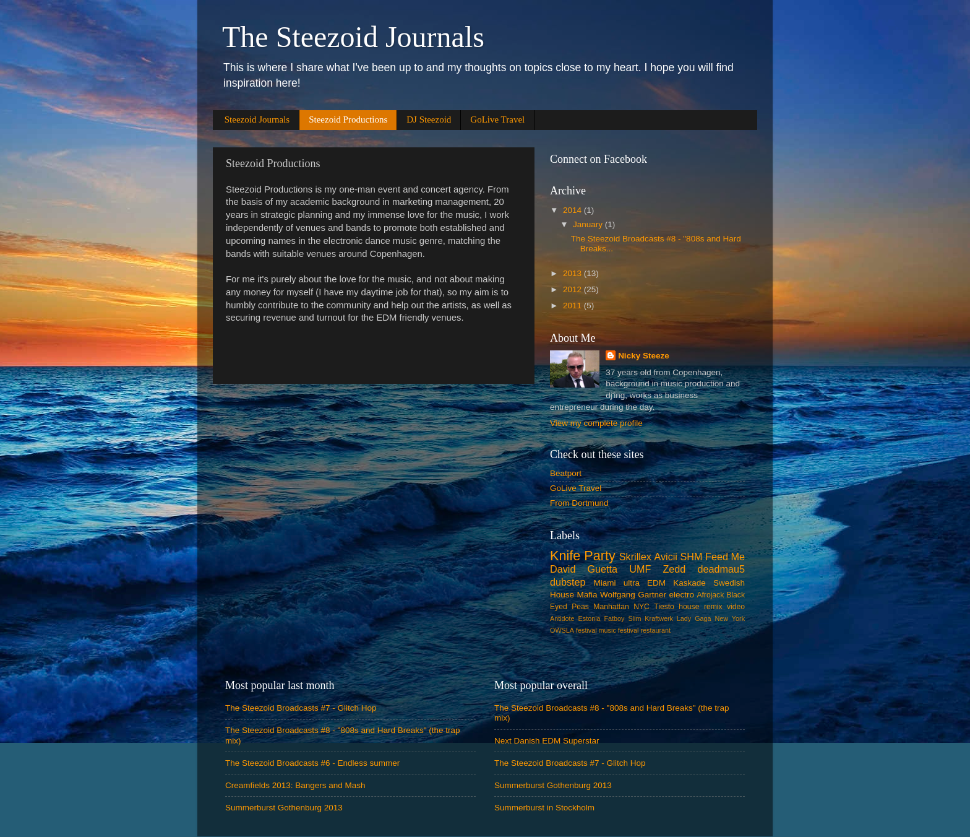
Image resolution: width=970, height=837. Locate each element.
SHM (691, 556)
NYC (641, 606)
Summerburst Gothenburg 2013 (284, 807)
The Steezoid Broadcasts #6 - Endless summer (312, 763)
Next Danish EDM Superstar (546, 740)
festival (586, 630)
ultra (632, 583)
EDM (656, 583)
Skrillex (635, 556)
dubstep (568, 582)
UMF (640, 569)
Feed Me (725, 556)
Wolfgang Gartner (633, 594)
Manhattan (611, 606)
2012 (573, 289)
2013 (573, 273)
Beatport (566, 473)
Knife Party (583, 555)
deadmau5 (721, 569)
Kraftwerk (659, 618)
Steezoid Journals (257, 119)
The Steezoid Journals (353, 36)
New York (730, 618)
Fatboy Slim (622, 618)
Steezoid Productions (348, 119)
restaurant (655, 630)
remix (713, 606)
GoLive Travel (497, 119)
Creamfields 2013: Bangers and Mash (295, 785)
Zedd (674, 569)
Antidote (562, 618)
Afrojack (710, 595)
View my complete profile (596, 423)
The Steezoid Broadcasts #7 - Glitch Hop (301, 708)
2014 (573, 210)
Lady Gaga (694, 618)
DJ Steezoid (428, 119)
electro (681, 594)
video (736, 606)
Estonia (589, 618)
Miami (605, 583)
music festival (619, 630)
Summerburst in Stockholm (544, 807)
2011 (573, 305)
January (589, 224)
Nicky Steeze (643, 355)
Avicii (665, 556)
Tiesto (664, 606)
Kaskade (689, 583)
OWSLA (562, 630)
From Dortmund (579, 503)
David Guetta (583, 569)
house (689, 606)
